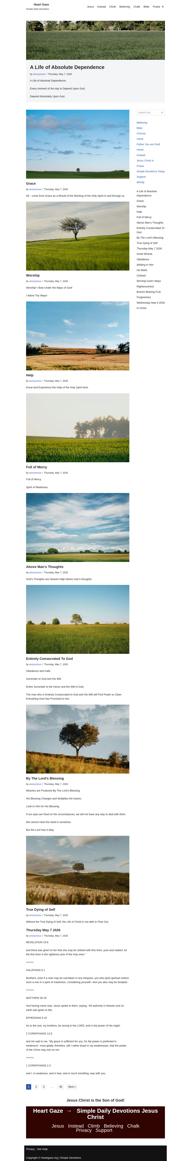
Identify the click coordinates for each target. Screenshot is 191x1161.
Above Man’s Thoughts (44, 568)
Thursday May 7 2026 (43, 933)
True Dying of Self (40, 912)
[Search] (163, 7)
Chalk (136, 6)
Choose (141, 134)
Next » (72, 1096)
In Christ (142, 320)
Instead (100, 6)
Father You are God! (149, 145)
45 (60, 1096)
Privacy (84, 1139)
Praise (156, 6)
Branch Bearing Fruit (149, 299)
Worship (33, 276)
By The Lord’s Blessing (45, 780)
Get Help (42, 1158)
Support (141, 182)
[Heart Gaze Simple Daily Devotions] (37, 6)
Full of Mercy (36, 468)
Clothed (141, 283)
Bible (146, 6)
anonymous (39, 74)
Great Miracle (145, 261)
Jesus (89, 6)
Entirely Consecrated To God (49, 660)
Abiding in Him (145, 272)
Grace (31, 184)
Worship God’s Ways (149, 288)
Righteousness (145, 294)
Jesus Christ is (145, 161)
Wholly (141, 188)
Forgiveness (144, 305)
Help (29, 376)
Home (140, 150)
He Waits (142, 277)
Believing (124, 6)
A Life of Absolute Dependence (67, 67)
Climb (111, 6)
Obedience (143, 266)
